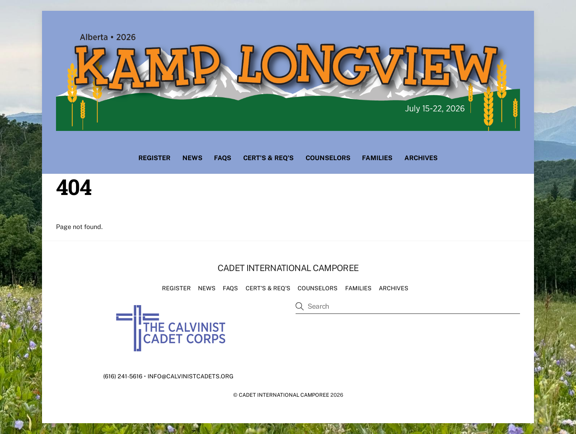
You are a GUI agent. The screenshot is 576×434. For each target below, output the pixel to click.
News (192, 158)
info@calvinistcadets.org (191, 376)
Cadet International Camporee (284, 395)
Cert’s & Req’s (268, 158)
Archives (421, 158)
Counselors (328, 158)
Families (377, 158)
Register (154, 158)
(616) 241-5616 (122, 376)
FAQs (222, 158)
